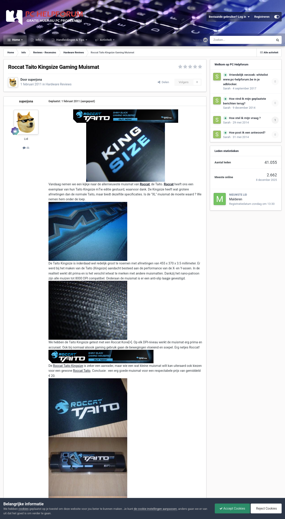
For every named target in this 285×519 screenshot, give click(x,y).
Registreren (262, 16)
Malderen (235, 199)
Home (16, 39)
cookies (23, 508)
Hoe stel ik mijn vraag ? (245, 118)
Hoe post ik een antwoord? (247, 132)
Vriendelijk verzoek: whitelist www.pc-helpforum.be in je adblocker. (245, 79)
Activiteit (105, 39)
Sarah (226, 88)
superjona (35, 79)
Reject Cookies (266, 508)
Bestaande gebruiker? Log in (229, 17)
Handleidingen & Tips (70, 39)
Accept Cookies (232, 508)
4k (26, 147)
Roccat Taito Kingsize (68, 366)
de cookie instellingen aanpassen (155, 508)
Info (38, 39)
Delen (163, 82)
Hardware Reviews (59, 84)
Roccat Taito (81, 370)
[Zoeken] (232, 40)
